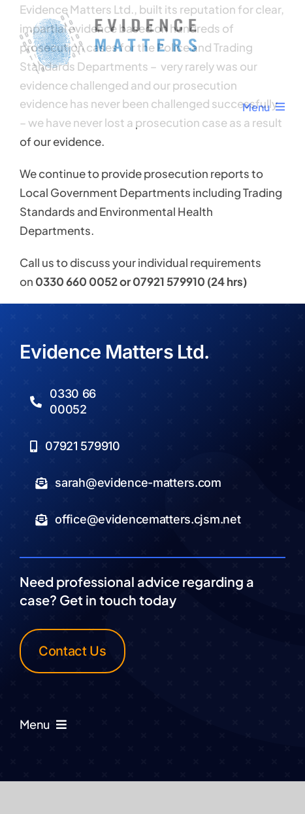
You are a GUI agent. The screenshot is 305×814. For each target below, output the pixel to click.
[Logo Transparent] (108, 18)
